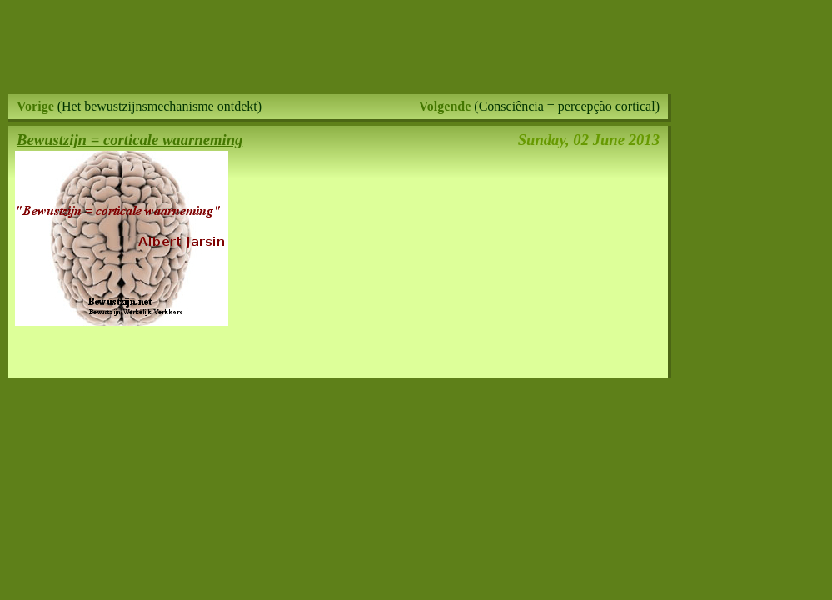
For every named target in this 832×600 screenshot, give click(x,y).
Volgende (445, 106)
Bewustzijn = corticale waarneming (129, 139)
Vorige (35, 106)
